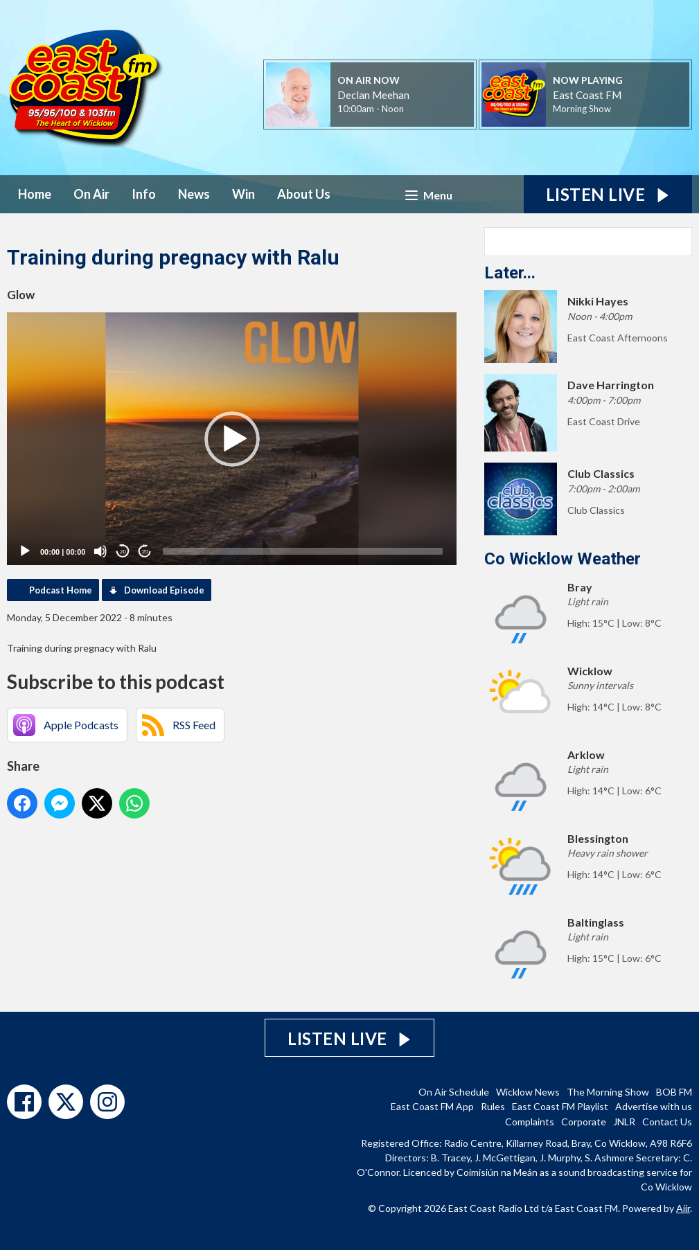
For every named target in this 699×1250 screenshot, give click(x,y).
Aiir (683, 1208)
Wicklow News (528, 1092)
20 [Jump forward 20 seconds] (145, 551)
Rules (493, 1106)
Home (34, 194)
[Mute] (100, 551)
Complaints (529, 1121)
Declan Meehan (373, 95)
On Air (91, 194)
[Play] (25, 551)
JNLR (624, 1121)
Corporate (583, 1121)
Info (144, 194)
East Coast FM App (432, 1106)
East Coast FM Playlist (560, 1106)
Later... (510, 273)
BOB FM (674, 1092)
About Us (303, 194)
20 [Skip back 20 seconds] (123, 551)
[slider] (303, 551)
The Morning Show (608, 1092)
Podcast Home (60, 590)
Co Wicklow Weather (562, 559)
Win (243, 194)
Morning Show (582, 108)
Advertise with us (653, 1106)
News (194, 194)
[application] (232, 438)
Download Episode (164, 590)
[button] (232, 439)
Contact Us (667, 1121)
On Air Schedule (453, 1092)
